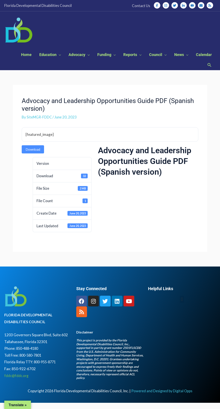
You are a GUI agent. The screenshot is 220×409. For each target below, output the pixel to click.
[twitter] (175, 5)
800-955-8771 (47, 368)
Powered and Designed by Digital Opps (162, 397)
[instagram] (167, 5)
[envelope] (202, 5)
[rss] (210, 5)
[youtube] (193, 5)
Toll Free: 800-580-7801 (24, 361)
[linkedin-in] (184, 5)
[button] (209, 72)
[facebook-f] (158, 5)
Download (33, 156)
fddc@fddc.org (16, 381)
